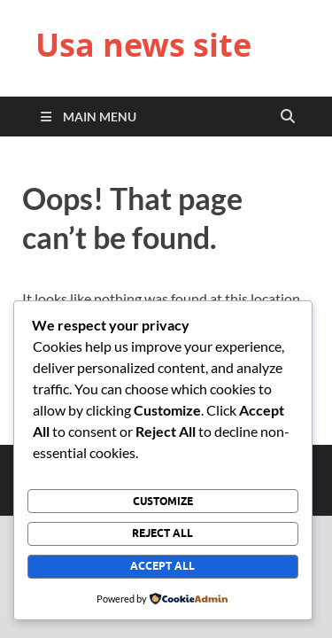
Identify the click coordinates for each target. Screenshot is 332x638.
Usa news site (143, 44)
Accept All (162, 565)
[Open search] (287, 117)
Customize (163, 501)
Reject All (162, 533)
